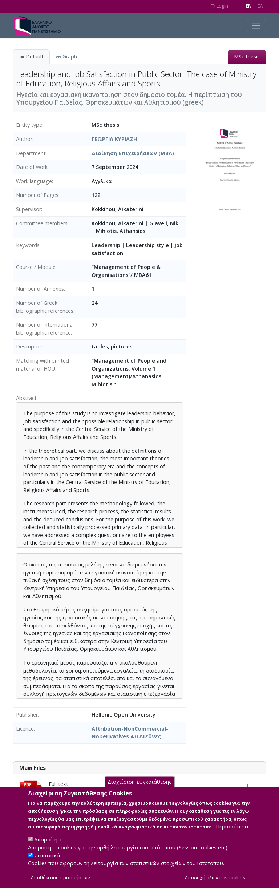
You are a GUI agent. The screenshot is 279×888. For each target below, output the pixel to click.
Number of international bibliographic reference (45, 328)
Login (219, 6)
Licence (25, 728)
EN (249, 6)
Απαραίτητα (48, 839)
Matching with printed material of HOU (42, 364)
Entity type (29, 124)
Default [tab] (31, 56)
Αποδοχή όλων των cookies (215, 878)
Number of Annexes (40, 288)
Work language (34, 181)
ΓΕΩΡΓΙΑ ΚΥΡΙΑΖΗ (114, 139)
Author (24, 139)
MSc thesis (247, 56)
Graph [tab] (66, 56)
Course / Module (36, 266)
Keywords (28, 245)
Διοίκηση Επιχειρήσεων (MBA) (133, 153)
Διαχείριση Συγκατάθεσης (140, 782)
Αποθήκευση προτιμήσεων (60, 878)
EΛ (260, 6)
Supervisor (28, 209)
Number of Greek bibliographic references (44, 306)
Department (31, 153)
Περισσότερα (232, 826)
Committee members (42, 223)
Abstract (26, 398)
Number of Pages (37, 194)
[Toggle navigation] (256, 25)
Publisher (27, 714)
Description (30, 346)
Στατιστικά (47, 855)
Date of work (32, 167)
